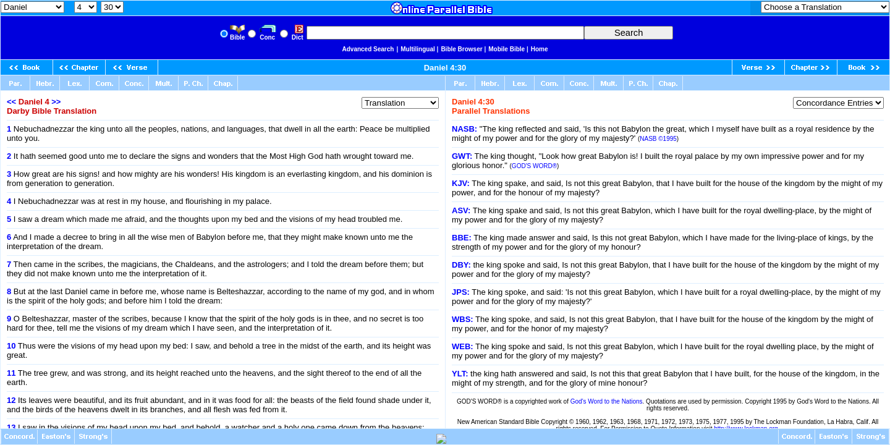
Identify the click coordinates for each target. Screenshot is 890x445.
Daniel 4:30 (445, 67)
